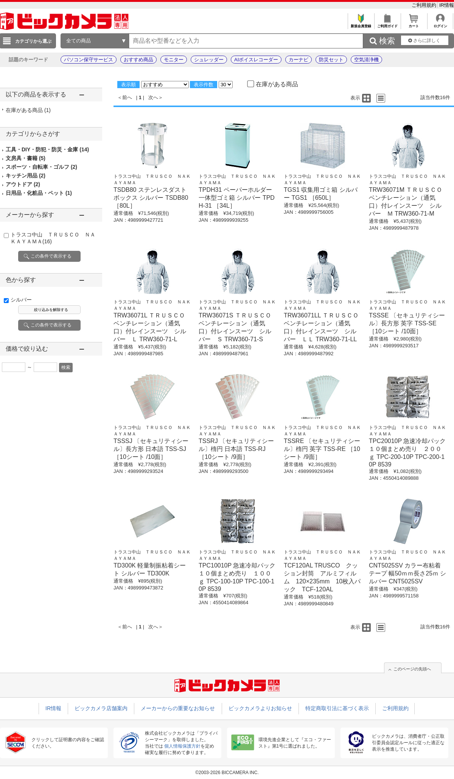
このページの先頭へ (412, 669)
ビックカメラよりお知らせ (260, 708)
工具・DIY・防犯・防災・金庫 (47, 149)
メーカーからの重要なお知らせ (178, 708)
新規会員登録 (360, 24)
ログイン (440, 24)
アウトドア (23, 184)
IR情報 (446, 5)
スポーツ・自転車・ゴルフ (41, 167)
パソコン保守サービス (88, 59)
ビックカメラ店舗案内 (101, 708)
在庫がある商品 (28, 110)
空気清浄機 (366, 59)
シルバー (21, 300)
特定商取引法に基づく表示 (337, 708)
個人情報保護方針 (182, 746)
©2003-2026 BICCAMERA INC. (227, 772)
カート (413, 24)
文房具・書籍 (25, 158)
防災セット (331, 59)
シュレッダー (209, 59)
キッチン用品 (25, 176)
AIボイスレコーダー (256, 59)
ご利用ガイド (387, 24)
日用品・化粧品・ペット (39, 193)
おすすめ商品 (138, 59)
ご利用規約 (425, 5)
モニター (173, 59)
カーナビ (298, 59)
